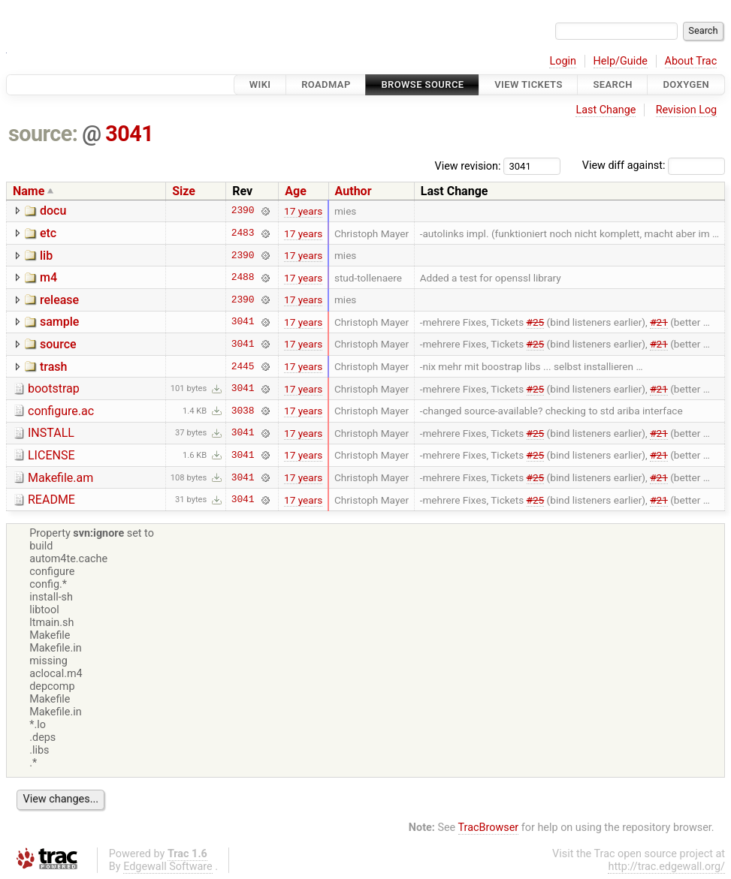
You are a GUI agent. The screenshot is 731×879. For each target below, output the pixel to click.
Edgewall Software (168, 866)
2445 (243, 366)
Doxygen (686, 84)
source (58, 344)
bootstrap (54, 388)
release (59, 300)
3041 (129, 133)
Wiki (260, 84)
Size (183, 191)
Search (612, 84)
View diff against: (653, 165)
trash (53, 367)
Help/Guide (621, 61)
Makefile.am (60, 478)
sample (59, 322)
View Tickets (528, 84)
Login (562, 61)
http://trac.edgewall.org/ (666, 866)
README (51, 499)
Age (296, 191)
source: (43, 133)
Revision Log (686, 110)
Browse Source (422, 84)
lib (46, 255)
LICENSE (51, 455)
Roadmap (326, 84)
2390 (243, 211)
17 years (303, 211)
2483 (243, 233)
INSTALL (51, 433)
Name (28, 191)
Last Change (605, 110)
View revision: (468, 165)
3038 (243, 410)
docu (53, 210)
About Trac (691, 61)
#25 (536, 322)
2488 (243, 277)
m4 (48, 277)
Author (353, 191)
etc (48, 233)
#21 (659, 322)
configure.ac (61, 411)
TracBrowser (488, 827)
